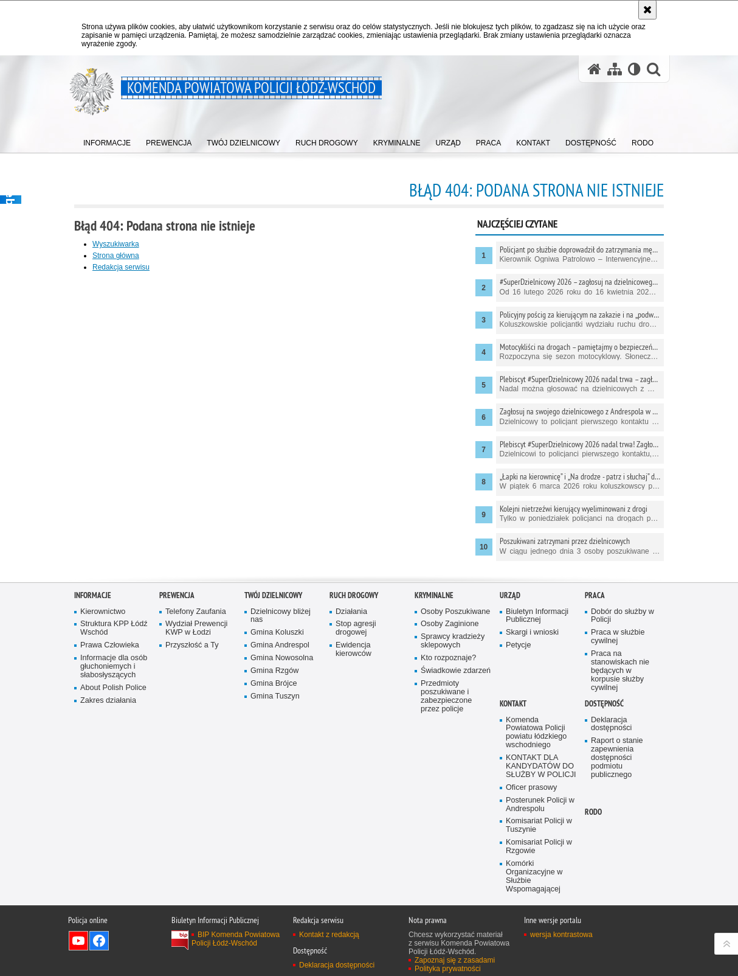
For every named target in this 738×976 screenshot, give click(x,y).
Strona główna (115, 255)
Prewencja (177, 643)
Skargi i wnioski (532, 681)
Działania (351, 659)
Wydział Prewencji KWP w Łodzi (196, 676)
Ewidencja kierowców (353, 697)
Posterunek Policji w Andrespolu (540, 852)
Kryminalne (434, 643)
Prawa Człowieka (109, 693)
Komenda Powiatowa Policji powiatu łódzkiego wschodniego (536, 780)
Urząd (510, 643)
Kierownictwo (102, 659)
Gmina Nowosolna (281, 705)
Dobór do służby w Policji (622, 663)
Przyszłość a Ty (191, 693)
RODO (593, 859)
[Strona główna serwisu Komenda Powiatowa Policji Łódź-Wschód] (594, 69)
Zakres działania (108, 748)
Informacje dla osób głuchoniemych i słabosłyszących (113, 714)
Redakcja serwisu (121, 267)
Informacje (92, 643)
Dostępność (604, 751)
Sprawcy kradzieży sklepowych (453, 689)
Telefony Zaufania (195, 659)
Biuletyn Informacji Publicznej (537, 663)
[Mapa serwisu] (614, 69)
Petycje (518, 693)
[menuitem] (107, 140)
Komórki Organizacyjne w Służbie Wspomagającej (534, 924)
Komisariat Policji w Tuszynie (539, 873)
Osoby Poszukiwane (455, 659)
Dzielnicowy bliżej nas (280, 663)
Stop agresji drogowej (356, 676)
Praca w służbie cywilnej (617, 685)
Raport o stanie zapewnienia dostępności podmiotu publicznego (617, 805)
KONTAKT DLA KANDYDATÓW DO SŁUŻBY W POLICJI (541, 813)
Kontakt (513, 751)
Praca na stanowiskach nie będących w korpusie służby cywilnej (620, 718)
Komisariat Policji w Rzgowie (539, 894)
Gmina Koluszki (277, 681)
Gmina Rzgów (274, 718)
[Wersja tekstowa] (634, 69)
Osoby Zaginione (449, 672)
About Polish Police (113, 735)
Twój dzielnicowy (273, 643)
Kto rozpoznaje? (448, 705)
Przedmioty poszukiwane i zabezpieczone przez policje (446, 744)
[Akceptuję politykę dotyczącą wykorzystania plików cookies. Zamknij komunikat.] (647, 9)
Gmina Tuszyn (275, 744)
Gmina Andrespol (279, 693)
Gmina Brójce (273, 731)
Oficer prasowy (531, 835)
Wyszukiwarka (115, 244)
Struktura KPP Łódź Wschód (114, 676)
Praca (595, 643)
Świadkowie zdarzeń (456, 718)
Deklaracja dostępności (611, 772)
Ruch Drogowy (353, 643)
